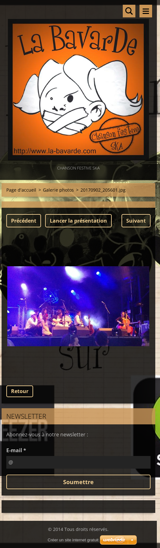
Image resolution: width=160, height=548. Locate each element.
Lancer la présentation (78, 220)
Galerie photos (58, 190)
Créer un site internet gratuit (73, 540)
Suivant (136, 220)
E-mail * (16, 450)
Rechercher (129, 11)
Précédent (23, 220)
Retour (19, 391)
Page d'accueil (21, 190)
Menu (145, 11)
